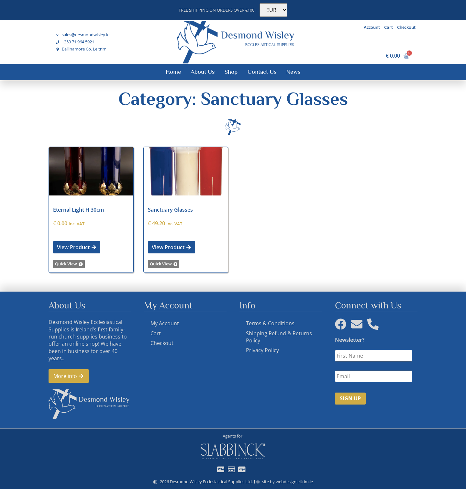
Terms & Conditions (270, 323)
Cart (388, 27)
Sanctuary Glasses (170, 209)
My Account (164, 323)
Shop (231, 71)
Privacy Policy (262, 350)
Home (173, 71)
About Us (203, 71)
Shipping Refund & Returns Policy (279, 337)
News (293, 71)
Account (372, 27)
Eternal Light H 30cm (78, 209)
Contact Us (262, 71)
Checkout (406, 27)
